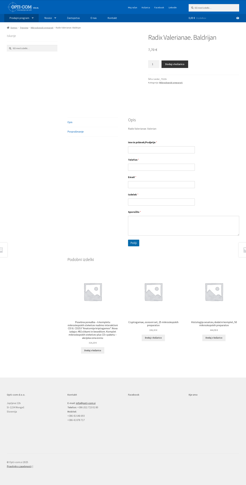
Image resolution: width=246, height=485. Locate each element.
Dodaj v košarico (174, 64)
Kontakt (112, 18)
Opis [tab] (69, 122)
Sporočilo (134, 211)
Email (132, 177)
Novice (48, 18)
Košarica (146, 7)
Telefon (133, 159)
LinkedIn (173, 7)
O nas (94, 18)
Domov (14, 27)
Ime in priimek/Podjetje (142, 142)
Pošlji (133, 243)
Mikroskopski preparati (42, 27)
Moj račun (132, 7)
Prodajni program (19, 18)
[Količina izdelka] (153, 64)
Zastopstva (73, 18)
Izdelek (133, 194)
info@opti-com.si (86, 403)
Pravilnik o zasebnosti (19, 466)
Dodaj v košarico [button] (92, 350)
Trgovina (24, 27)
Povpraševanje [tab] (75, 131)
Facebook (159, 7)
